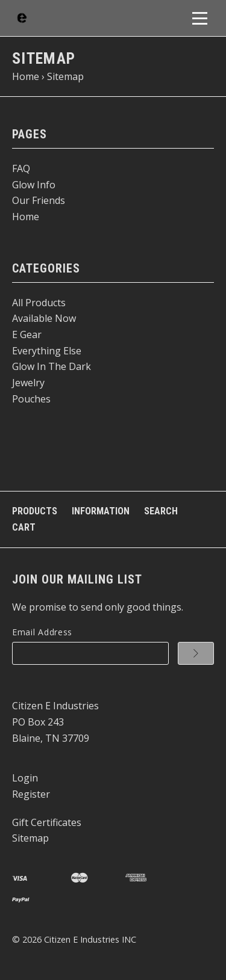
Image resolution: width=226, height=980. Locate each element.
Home (25, 216)
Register (31, 794)
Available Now (44, 318)
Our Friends (38, 200)
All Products (39, 302)
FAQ (21, 168)
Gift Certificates (46, 822)
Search (161, 511)
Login (25, 777)
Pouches (31, 398)
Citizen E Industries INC (90, 939)
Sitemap (30, 838)
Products (34, 511)
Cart (24, 527)
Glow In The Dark (51, 366)
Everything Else (46, 350)
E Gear (27, 334)
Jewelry (28, 382)
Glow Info (33, 184)
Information (101, 511)
